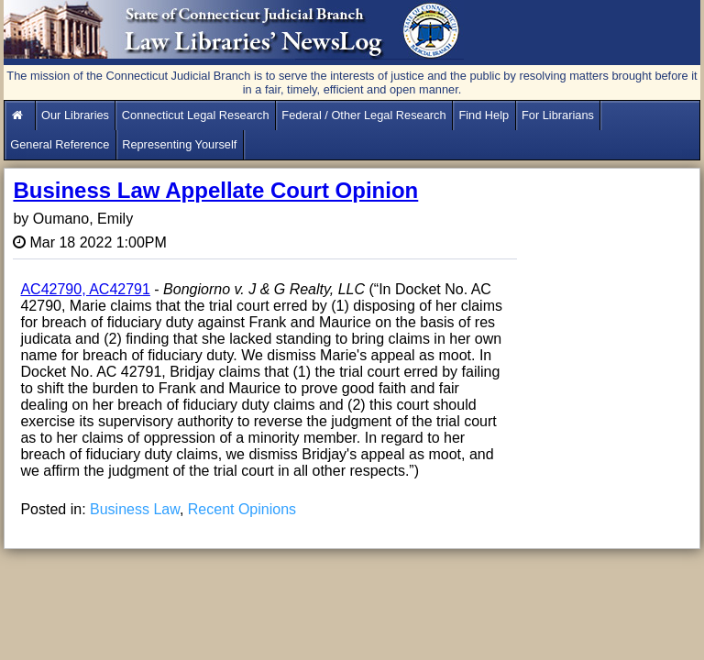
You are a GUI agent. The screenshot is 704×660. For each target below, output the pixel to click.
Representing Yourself (179, 144)
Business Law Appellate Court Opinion (215, 190)
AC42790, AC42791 (84, 289)
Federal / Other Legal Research (363, 115)
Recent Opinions (242, 509)
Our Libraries (75, 115)
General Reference (59, 144)
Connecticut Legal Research (196, 115)
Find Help (483, 115)
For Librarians (558, 115)
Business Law (135, 509)
